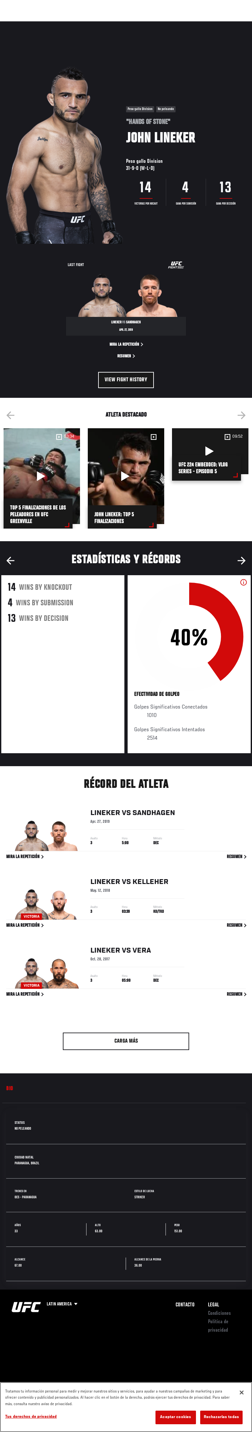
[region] (126, 1407)
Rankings (47, 24)
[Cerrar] (242, 1392)
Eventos (19, 24)
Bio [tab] (9, 1089)
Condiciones (219, 1313)
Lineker (105, 814)
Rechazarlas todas (221, 1417)
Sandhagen (153, 814)
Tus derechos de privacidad (31, 1417)
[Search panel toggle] (231, 25)
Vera (141, 952)
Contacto (185, 1305)
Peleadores (78, 24)
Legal (213, 1305)
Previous (10, 415)
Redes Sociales (155, 27)
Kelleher (150, 883)
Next (241, 415)
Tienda (215, 24)
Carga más (126, 1041)
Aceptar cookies (175, 1417)
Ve (186, 24)
